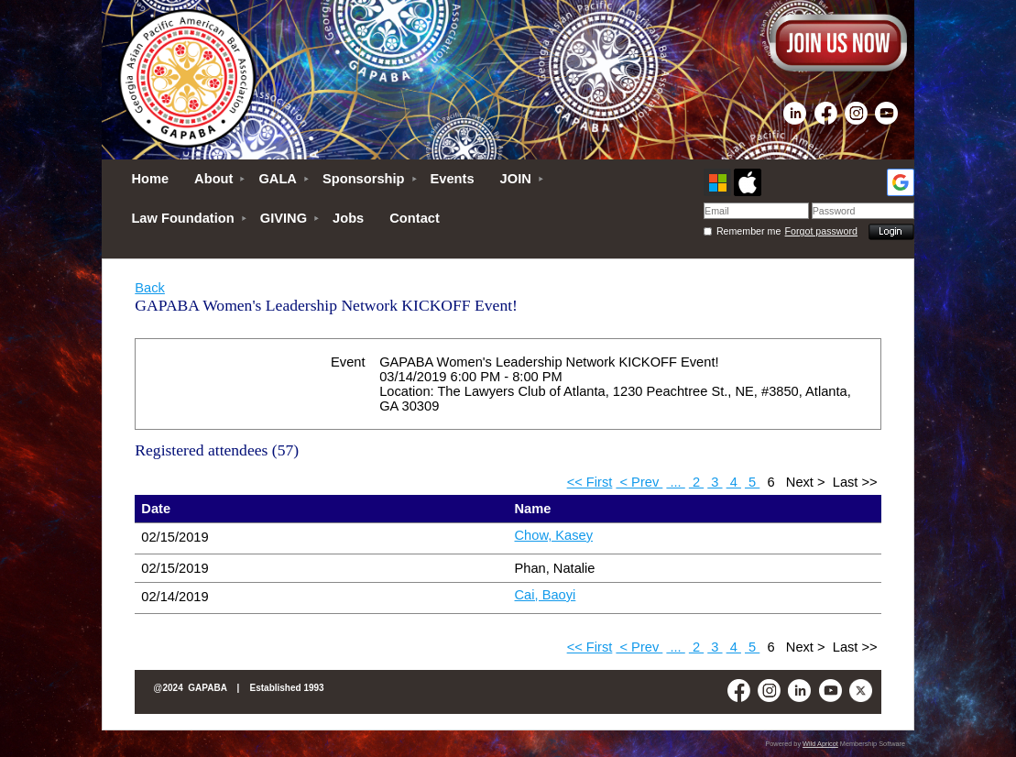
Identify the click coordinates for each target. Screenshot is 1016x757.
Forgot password (821, 230)
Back (150, 287)
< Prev (639, 482)
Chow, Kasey (554, 535)
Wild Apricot (820, 744)
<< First (590, 482)
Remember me (748, 230)
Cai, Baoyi (545, 594)
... (675, 482)
